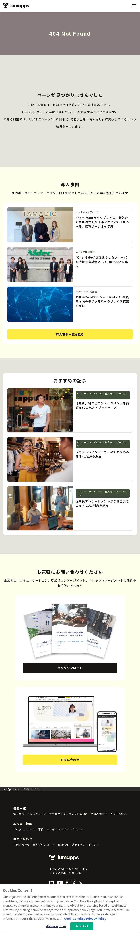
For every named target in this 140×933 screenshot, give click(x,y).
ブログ (17, 829)
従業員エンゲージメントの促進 (68, 814)
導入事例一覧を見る (70, 334)
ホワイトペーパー (58, 829)
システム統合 (118, 814)
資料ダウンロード (70, 667)
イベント (77, 829)
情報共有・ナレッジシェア (29, 814)
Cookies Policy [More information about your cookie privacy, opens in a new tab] (74, 918)
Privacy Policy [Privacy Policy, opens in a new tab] (96, 918)
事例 (41, 829)
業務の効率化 (99, 814)
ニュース (29, 829)
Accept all (81, 926)
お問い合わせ (70, 760)
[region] (70, 908)
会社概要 (63, 844)
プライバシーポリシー (85, 844)
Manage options (56, 926)
